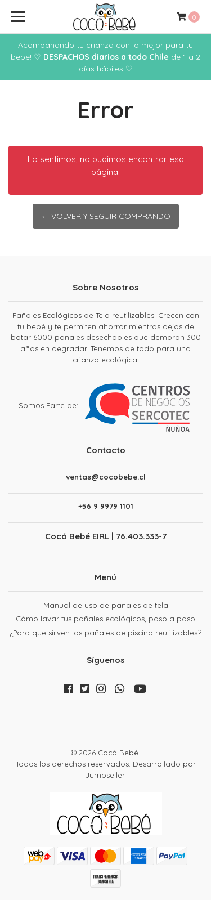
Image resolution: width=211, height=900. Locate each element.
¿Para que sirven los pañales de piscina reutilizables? (105, 632)
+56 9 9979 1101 (105, 506)
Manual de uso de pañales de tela (105, 605)
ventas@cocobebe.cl (106, 477)
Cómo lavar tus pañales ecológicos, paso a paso (105, 618)
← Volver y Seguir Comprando (105, 216)
